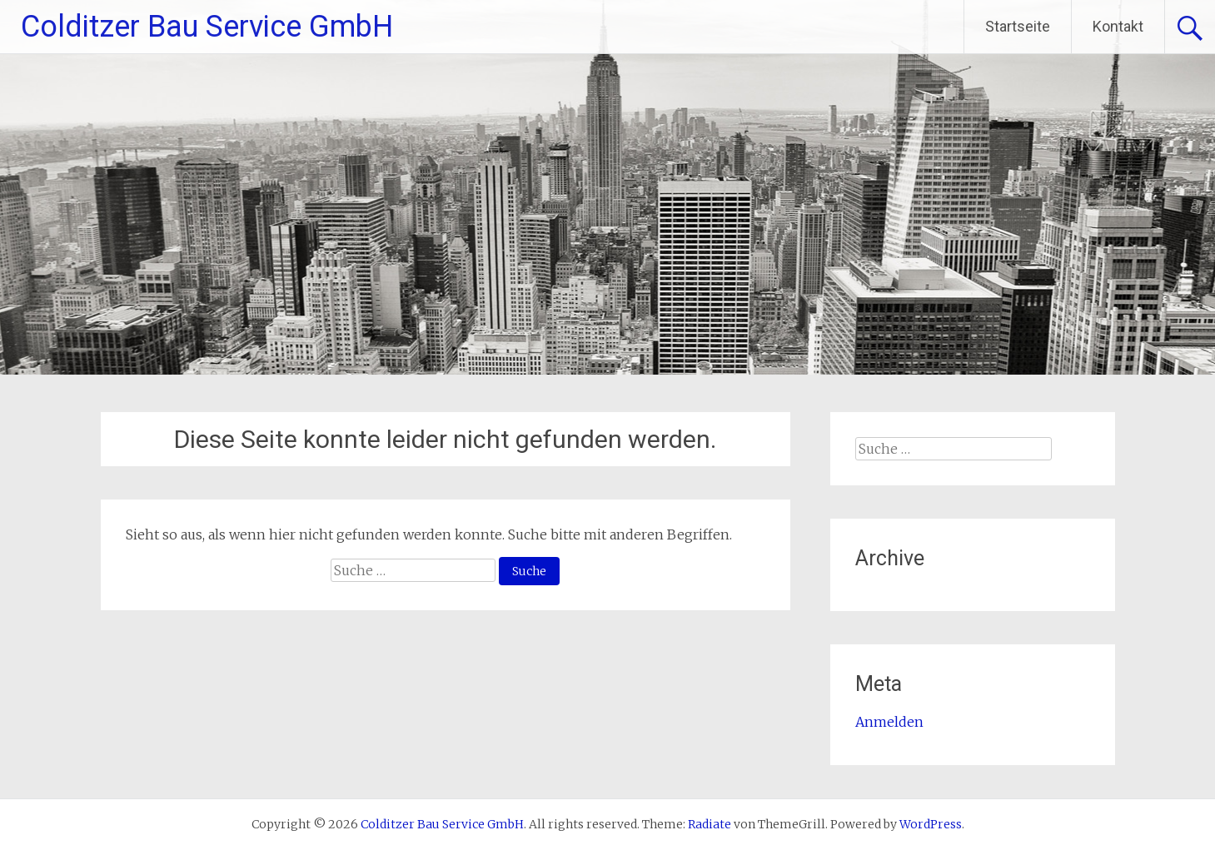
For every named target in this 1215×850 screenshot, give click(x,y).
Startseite (1017, 26)
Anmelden (889, 721)
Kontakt (1118, 26)
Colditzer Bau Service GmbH (207, 26)
